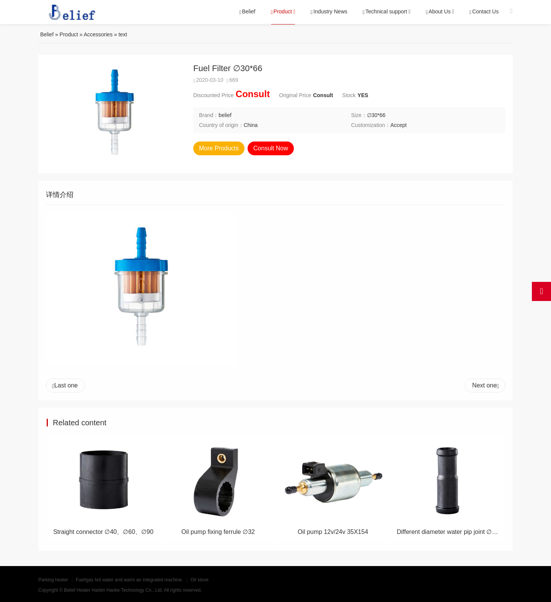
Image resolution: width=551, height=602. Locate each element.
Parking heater (53, 579)
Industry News (329, 11)
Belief (248, 11)
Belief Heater (77, 590)
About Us (438, 11)
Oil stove (200, 579)
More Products (219, 148)
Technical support (385, 11)
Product (281, 11)
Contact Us (484, 11)
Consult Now (270, 148)
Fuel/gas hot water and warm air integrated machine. (129, 579)
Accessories (98, 34)
